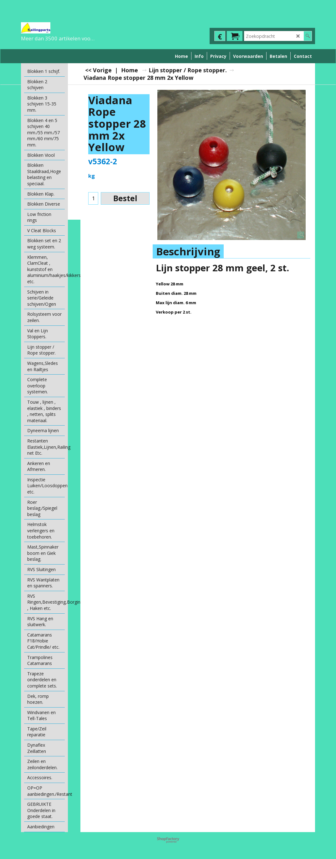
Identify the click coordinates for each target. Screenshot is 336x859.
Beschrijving (188, 251)
